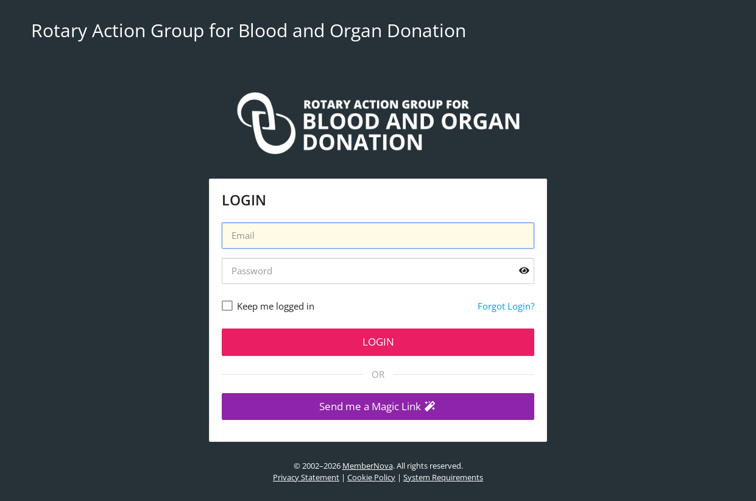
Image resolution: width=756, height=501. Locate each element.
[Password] (378, 271)
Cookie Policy (371, 477)
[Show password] (524, 270)
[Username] (378, 235)
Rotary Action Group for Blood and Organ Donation (248, 30)
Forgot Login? (506, 306)
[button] (378, 407)
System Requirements (443, 477)
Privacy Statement (306, 477)
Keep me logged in (275, 306)
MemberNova (367, 465)
